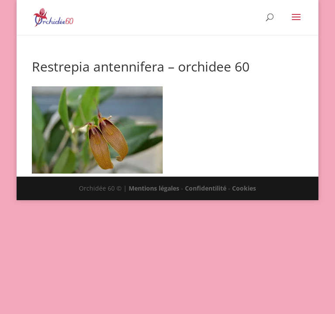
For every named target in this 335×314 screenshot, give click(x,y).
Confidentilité (205, 188)
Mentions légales (154, 188)
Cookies (244, 188)
